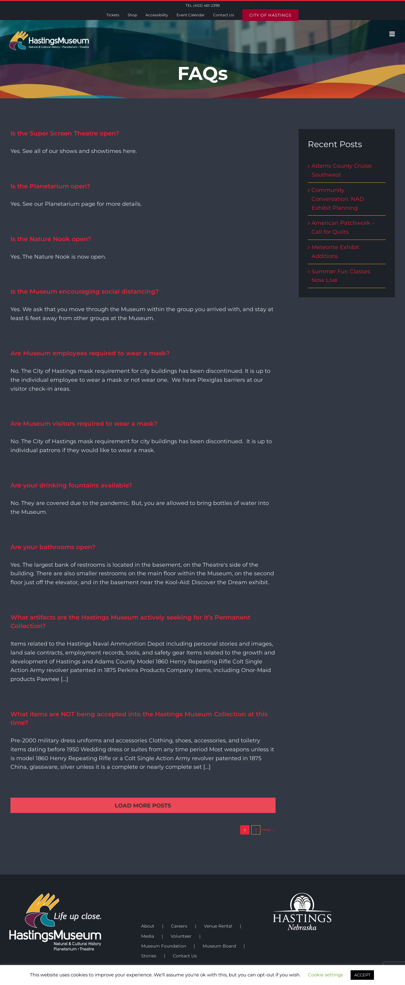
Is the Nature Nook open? (50, 239)
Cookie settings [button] (325, 975)
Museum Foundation (163, 946)
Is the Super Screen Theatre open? (64, 133)
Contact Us (185, 956)
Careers (179, 926)
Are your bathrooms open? (53, 547)
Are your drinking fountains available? (71, 485)
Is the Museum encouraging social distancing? (84, 291)
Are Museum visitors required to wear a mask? (84, 423)
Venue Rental (218, 926)
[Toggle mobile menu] (392, 34)
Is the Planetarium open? (50, 186)
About (147, 926)
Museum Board (219, 946)
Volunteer (181, 936)
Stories (148, 956)
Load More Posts (143, 805)
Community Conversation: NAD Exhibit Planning (338, 199)
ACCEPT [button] (362, 974)
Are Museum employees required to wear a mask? (90, 353)
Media (147, 936)
